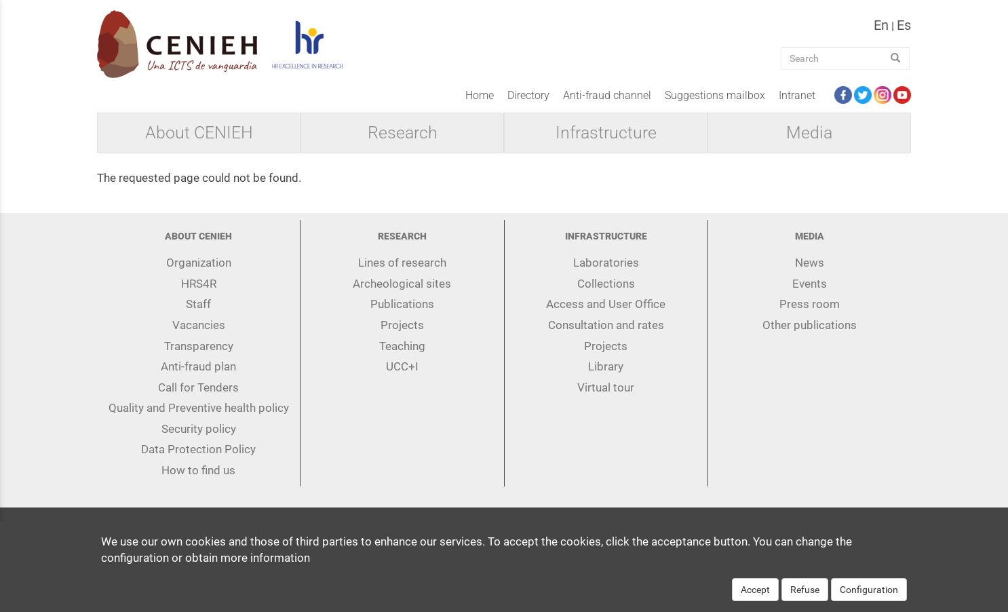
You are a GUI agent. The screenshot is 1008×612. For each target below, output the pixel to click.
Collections (606, 283)
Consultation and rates (606, 325)
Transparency (198, 346)
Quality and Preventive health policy (199, 408)
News (809, 262)
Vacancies (198, 325)
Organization (198, 262)
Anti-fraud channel (607, 95)
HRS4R (198, 283)
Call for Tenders (198, 387)
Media (809, 133)
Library (605, 366)
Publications (402, 304)
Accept (755, 598)
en (881, 25)
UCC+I (402, 366)
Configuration (869, 598)
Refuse (804, 598)
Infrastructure (606, 133)
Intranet (797, 95)
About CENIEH (199, 133)
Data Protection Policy (198, 449)
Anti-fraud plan (198, 366)
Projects (402, 325)
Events (809, 283)
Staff (198, 304)
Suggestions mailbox (715, 95)
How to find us (198, 470)
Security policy (198, 429)
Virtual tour (605, 387)
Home (479, 95)
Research (403, 133)
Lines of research (402, 262)
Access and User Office (605, 304)
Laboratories (606, 262)
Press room (809, 304)
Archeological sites (402, 283)
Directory (528, 95)
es (904, 25)
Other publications (809, 325)
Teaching (402, 346)
